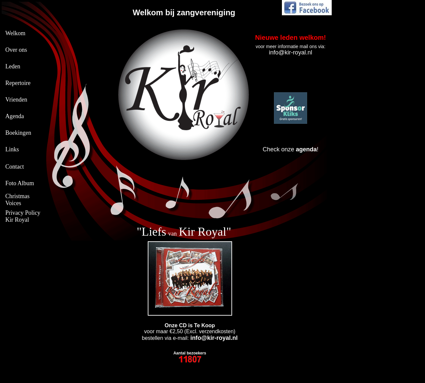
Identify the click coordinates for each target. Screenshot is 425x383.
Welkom (15, 33)
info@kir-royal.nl (290, 52)
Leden (12, 66)
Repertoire (18, 83)
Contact (14, 166)
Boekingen (18, 132)
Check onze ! (290, 149)
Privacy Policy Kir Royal (23, 216)
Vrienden (16, 99)
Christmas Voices (17, 199)
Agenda (14, 116)
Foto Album (19, 183)
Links (12, 149)
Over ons (16, 49)
